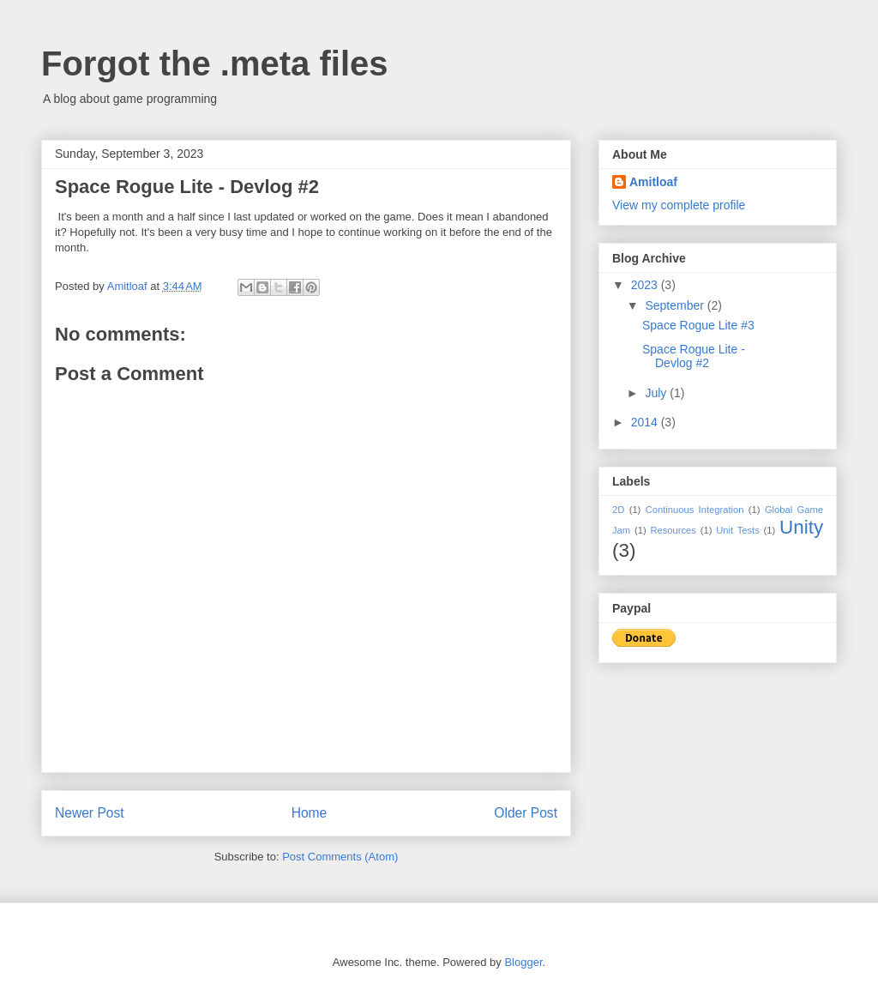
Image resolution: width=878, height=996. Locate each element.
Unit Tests (738, 530)
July (657, 393)
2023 (646, 285)
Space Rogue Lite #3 (698, 325)
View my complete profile (678, 205)
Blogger (523, 962)
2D (618, 509)
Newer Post (89, 813)
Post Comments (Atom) (340, 856)
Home (310, 813)
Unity (801, 527)
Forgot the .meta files (214, 63)
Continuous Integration (695, 509)
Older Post (525, 813)
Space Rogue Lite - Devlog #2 (693, 356)
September (676, 305)
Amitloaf (653, 182)
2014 (646, 422)
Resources (672, 530)
